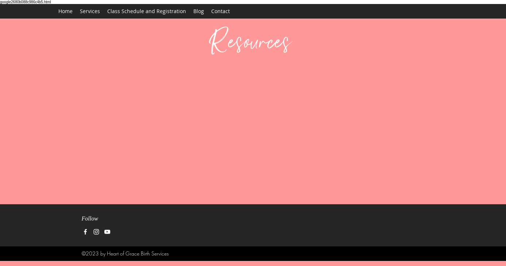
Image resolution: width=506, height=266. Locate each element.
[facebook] (85, 231)
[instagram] (96, 231)
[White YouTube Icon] (107, 231)
